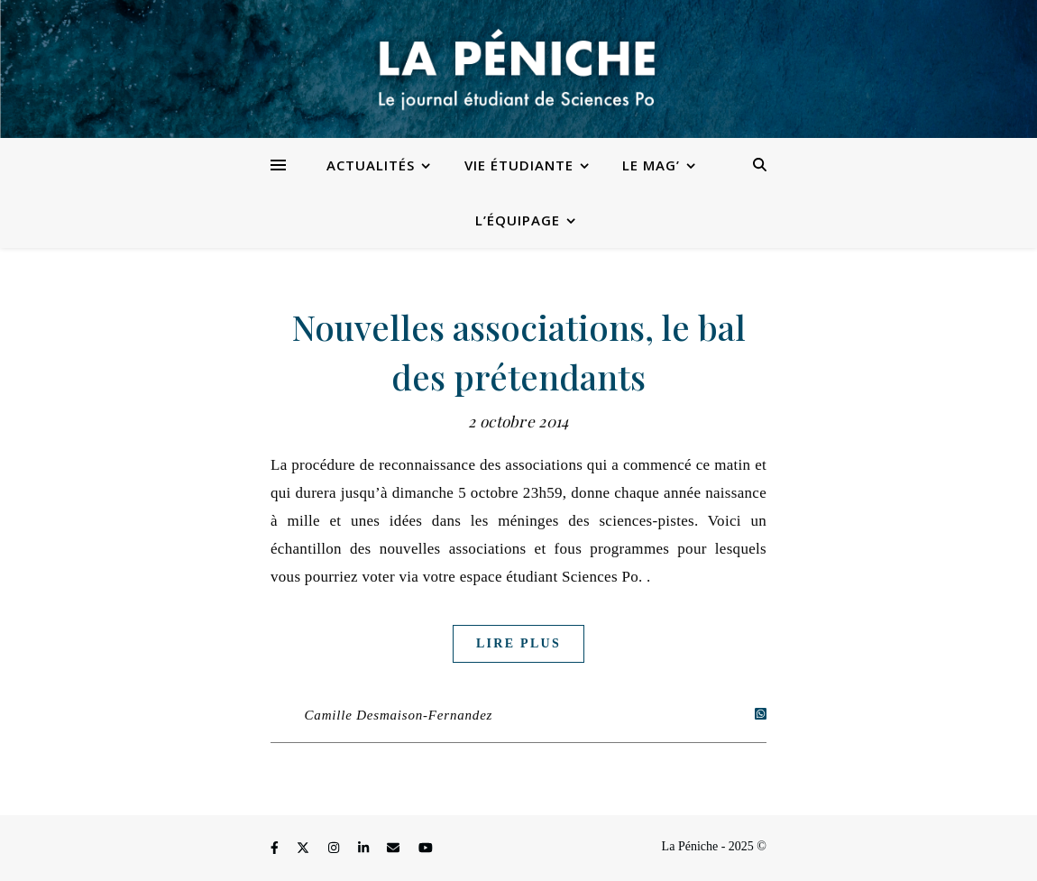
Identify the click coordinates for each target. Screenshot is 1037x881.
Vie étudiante (519, 165)
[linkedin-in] (365, 849)
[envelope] (395, 849)
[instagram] (335, 849)
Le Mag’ (651, 165)
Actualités (370, 165)
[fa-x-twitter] (305, 849)
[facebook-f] (276, 849)
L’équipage (517, 220)
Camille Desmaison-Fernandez (399, 715)
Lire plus (518, 643)
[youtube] (425, 849)
